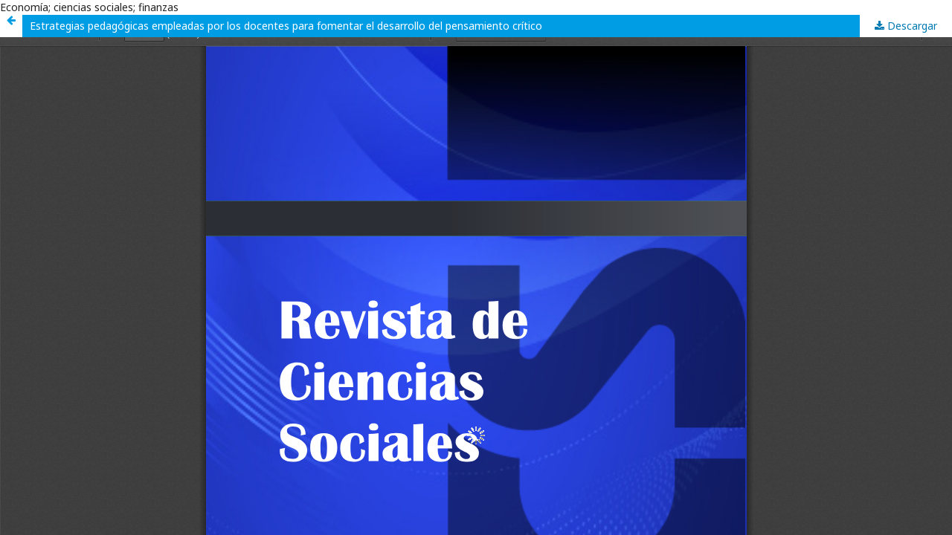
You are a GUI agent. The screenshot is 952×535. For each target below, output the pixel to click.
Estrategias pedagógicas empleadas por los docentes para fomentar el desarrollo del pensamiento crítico (286, 26)
